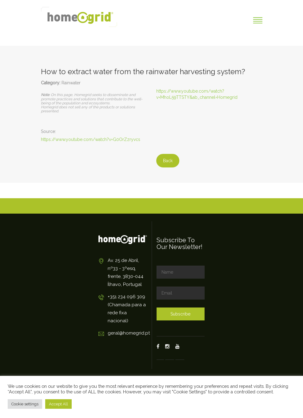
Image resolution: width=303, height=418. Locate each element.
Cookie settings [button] (24, 404)
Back (168, 160)
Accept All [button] (58, 404)
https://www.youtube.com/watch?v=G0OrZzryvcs (90, 139)
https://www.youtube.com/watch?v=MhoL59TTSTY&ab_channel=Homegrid (196, 94)
